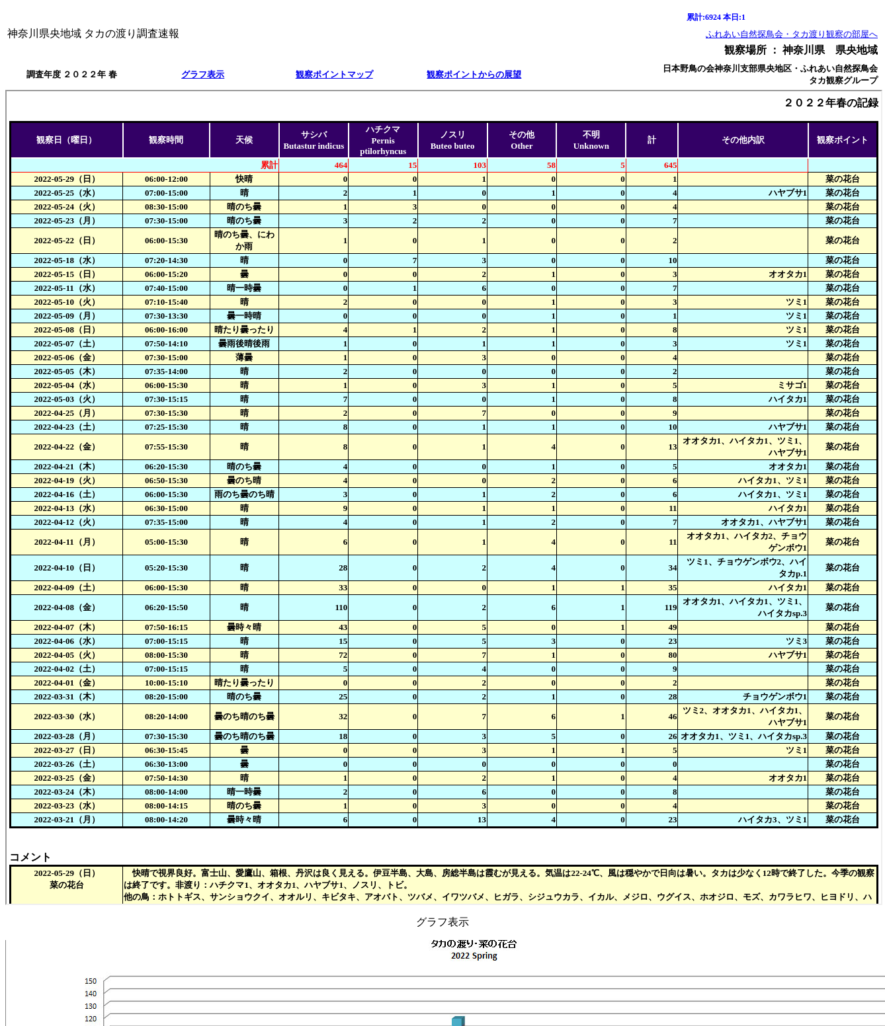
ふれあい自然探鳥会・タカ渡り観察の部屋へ (792, 34)
